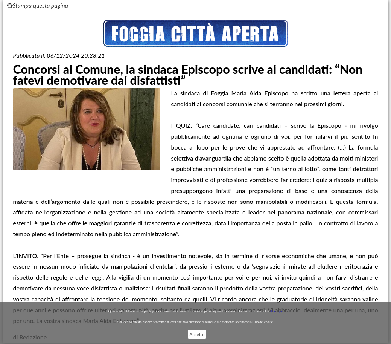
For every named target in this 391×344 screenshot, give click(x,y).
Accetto (196, 334)
